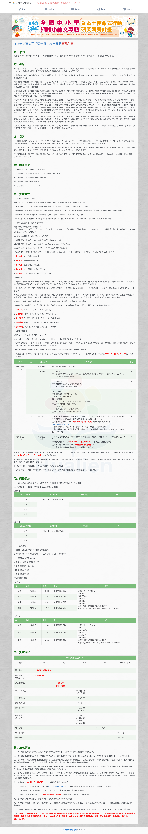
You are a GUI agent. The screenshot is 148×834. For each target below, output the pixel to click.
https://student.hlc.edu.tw (60, 424)
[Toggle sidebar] (10, 3)
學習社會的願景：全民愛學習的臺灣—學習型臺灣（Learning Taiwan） (59, 3)
